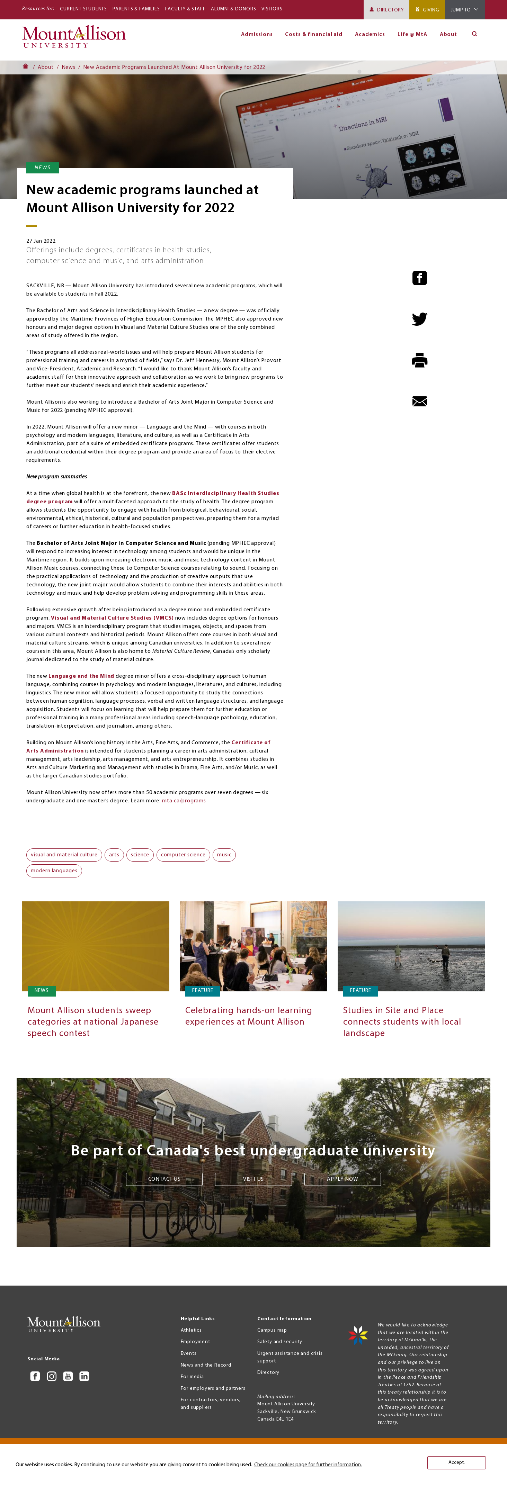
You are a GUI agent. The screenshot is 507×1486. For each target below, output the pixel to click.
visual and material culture (64, 855)
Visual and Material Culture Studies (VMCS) (112, 618)
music (224, 855)
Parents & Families (136, 9)
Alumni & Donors (233, 9)
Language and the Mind (81, 676)
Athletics (191, 1330)
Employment (195, 1341)
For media (192, 1376)
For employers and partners (213, 1388)
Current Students (83, 9)
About (448, 34)
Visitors (271, 9)
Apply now (342, 1179)
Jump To (461, 10)
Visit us (253, 1179)
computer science (183, 855)
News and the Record (206, 1365)
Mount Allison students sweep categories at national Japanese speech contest (93, 1022)
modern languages (54, 871)
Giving (431, 10)
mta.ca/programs (184, 801)
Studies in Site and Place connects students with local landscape (402, 1022)
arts (114, 855)
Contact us (164, 1179)
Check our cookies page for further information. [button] (308, 1465)
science (140, 855)
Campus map (272, 1330)
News (68, 67)
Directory (390, 10)
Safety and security (279, 1341)
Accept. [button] (456, 1462)
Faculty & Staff (185, 9)
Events (189, 1353)
